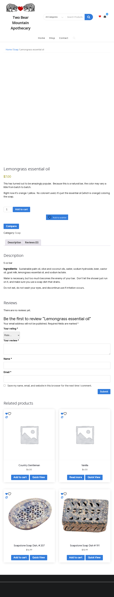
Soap (15, 49)
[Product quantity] (8, 209)
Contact (63, 37)
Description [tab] (14, 242)
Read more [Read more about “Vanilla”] (75, 477)
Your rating (11, 328)
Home (41, 37)
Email (7, 372)
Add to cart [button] (20, 477)
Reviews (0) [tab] (31, 242)
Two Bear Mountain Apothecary (20, 22)
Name (8, 358)
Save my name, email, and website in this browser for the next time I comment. (50, 385)
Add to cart (21, 209)
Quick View (38, 477)
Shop (52, 37)
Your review (11, 340)
